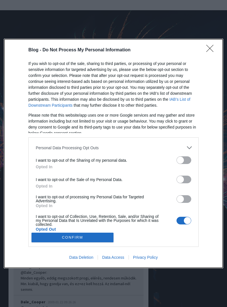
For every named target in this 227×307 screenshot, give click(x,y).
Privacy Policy (145, 257)
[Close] (211, 50)
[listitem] (113, 148)
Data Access (113, 257)
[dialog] (113, 153)
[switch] (183, 160)
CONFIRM (72, 237)
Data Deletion (81, 257)
